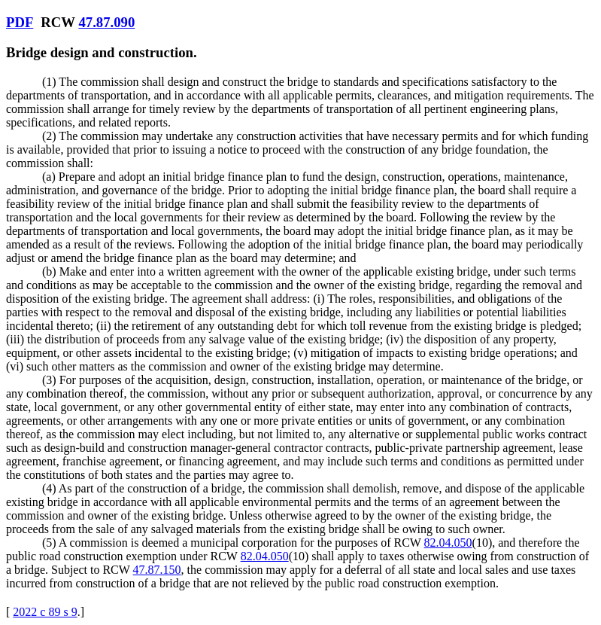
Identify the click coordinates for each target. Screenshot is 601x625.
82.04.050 (448, 542)
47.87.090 (106, 22)
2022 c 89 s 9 (45, 611)
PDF (19, 22)
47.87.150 (157, 569)
